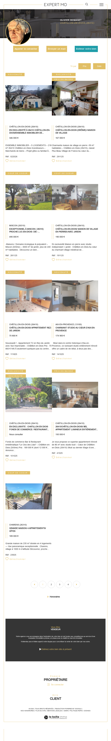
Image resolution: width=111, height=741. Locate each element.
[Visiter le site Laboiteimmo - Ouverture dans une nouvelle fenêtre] (55, 723)
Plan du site (41, 713)
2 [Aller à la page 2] (51, 586)
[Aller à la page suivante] (76, 586)
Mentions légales (54, 713)
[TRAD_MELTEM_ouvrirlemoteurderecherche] (86, 4)
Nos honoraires (27, 713)
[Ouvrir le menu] (101, 4)
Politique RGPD (76, 713)
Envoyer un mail (57, 49)
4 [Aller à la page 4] (68, 586)
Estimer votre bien (86, 49)
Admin (66, 713)
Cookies (87, 713)
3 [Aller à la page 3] (59, 586)
